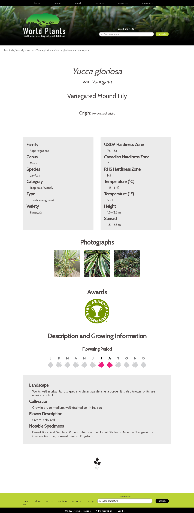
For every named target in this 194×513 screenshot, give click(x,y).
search (78, 3)
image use (147, 3)
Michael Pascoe (82, 510)
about (57, 3)
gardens (100, 3)
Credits (122, 510)
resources (77, 501)
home (37, 3)
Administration (104, 510)
